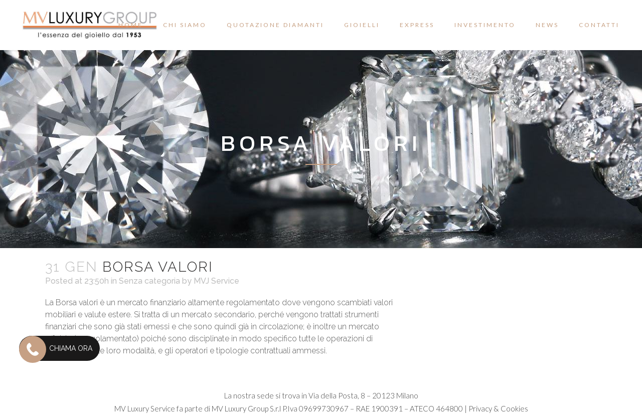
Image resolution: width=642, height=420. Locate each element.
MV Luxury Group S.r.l (246, 408)
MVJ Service (216, 281)
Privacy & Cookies (498, 408)
